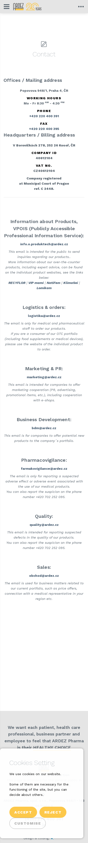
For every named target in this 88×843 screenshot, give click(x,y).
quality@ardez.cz (44, 525)
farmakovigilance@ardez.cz (44, 468)
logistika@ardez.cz (44, 316)
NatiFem (53, 283)
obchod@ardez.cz (44, 575)
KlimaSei (70, 283)
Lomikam (44, 288)
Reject (53, 812)
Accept (23, 812)
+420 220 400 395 (44, 129)
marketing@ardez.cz (44, 377)
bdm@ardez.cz (44, 428)
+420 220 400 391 (44, 116)
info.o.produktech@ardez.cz (44, 244)
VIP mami (36, 283)
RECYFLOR (16, 283)
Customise (27, 823)
